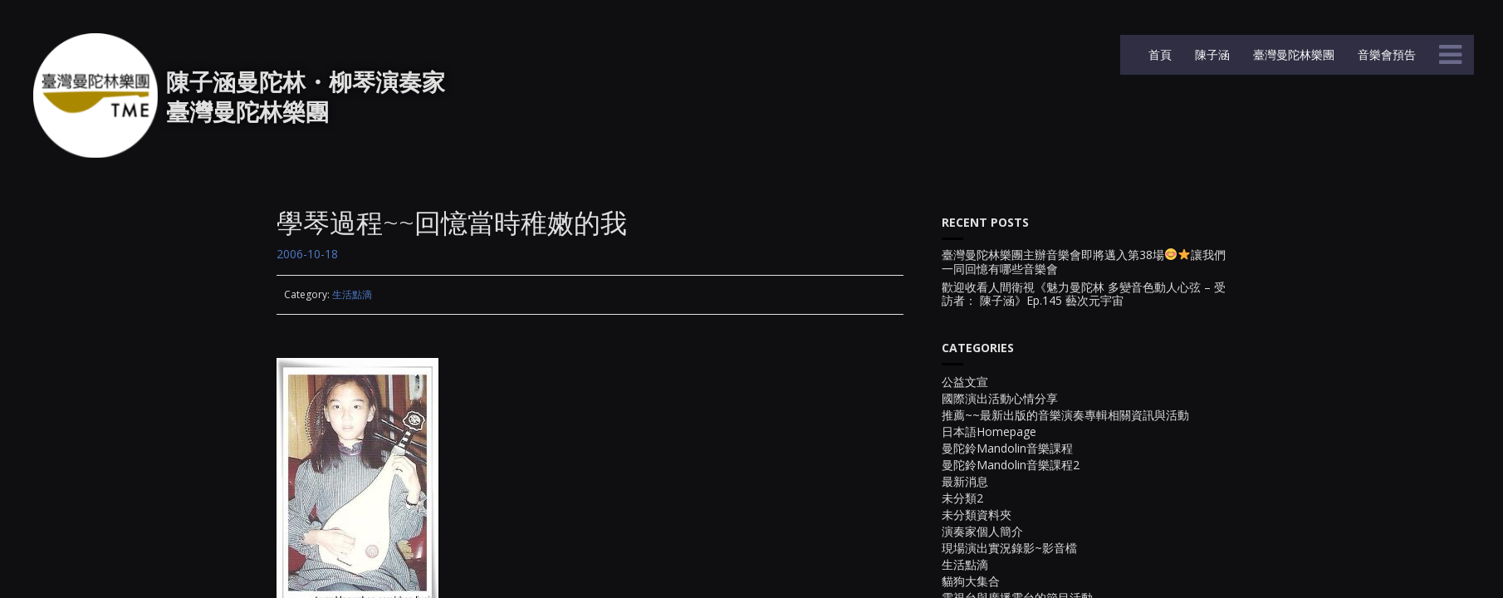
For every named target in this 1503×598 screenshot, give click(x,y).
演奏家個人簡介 (982, 531)
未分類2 (962, 498)
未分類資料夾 (976, 514)
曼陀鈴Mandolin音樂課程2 (1011, 465)
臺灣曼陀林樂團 (1292, 54)
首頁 (1158, 54)
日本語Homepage (989, 431)
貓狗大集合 (971, 581)
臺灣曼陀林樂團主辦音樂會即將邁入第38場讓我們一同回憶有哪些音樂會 (1084, 262)
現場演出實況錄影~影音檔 (1009, 548)
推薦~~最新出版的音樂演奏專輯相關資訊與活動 (1065, 415)
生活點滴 (352, 294)
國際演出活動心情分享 (1000, 398)
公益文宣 (965, 382)
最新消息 (965, 481)
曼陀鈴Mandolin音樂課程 (1007, 448)
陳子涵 (1211, 54)
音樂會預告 (1385, 54)
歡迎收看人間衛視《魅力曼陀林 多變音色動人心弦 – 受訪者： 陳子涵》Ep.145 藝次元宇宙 (1084, 295)
